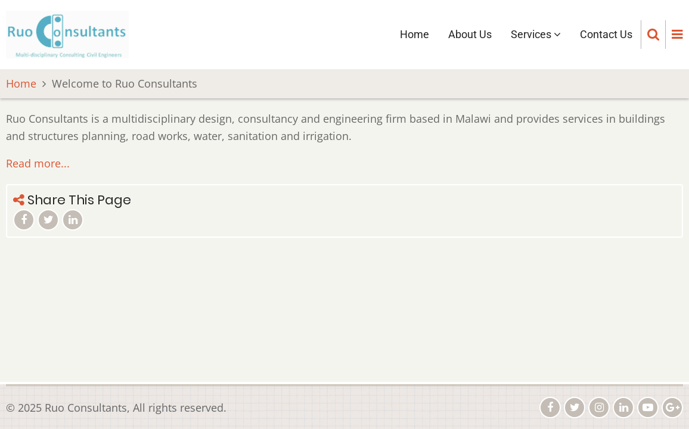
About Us (470, 34)
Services (536, 34)
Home (414, 34)
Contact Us (606, 34)
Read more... (38, 163)
